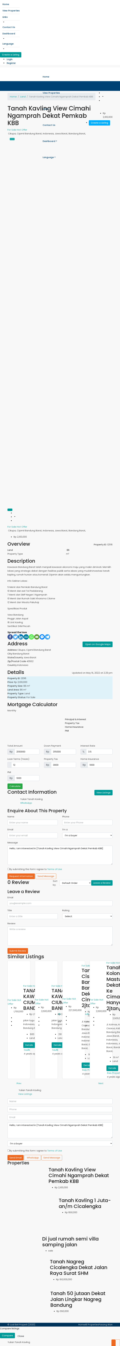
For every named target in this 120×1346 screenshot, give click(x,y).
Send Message (45, 876)
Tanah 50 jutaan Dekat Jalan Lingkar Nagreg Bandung (77, 1299)
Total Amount (15, 745)
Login (9, 59)
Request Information (21, 876)
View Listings (103, 792)
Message (12, 842)
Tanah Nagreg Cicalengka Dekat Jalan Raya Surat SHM (78, 1267)
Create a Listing (10, 54)
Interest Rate (88, 745)
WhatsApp (26, 802)
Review (11, 923)
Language (8, 43)
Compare (7, 1335)
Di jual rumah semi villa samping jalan (70, 1241)
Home (5, 4)
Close (21, 1336)
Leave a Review (102, 882)
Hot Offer (22, 526)
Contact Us (8, 27)
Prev (19, 1083)
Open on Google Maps (98, 644)
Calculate (15, 786)
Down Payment (52, 745)
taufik (27, 1049)
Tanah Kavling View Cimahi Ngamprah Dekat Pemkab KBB (79, 1175)
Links (5, 17)
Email (10, 829)
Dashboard (8, 33)
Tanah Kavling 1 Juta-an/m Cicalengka (85, 1203)
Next (100, 1083)
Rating (65, 910)
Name (10, 816)
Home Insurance (90, 759)
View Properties (11, 10)
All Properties (92, 1324)
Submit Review (17, 950)
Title (9, 910)
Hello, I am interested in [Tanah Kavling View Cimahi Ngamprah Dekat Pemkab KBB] (60, 855)
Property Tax (51, 759)
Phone (65, 816)
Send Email (15, 1157)
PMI (9, 772)
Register (11, 63)
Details (29, 1045)
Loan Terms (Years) (18, 759)
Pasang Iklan (106, 1324)
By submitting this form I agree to (34, 869)
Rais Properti (89, 1070)
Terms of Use (54, 869)
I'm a (65, 829)
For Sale (12, 526)
